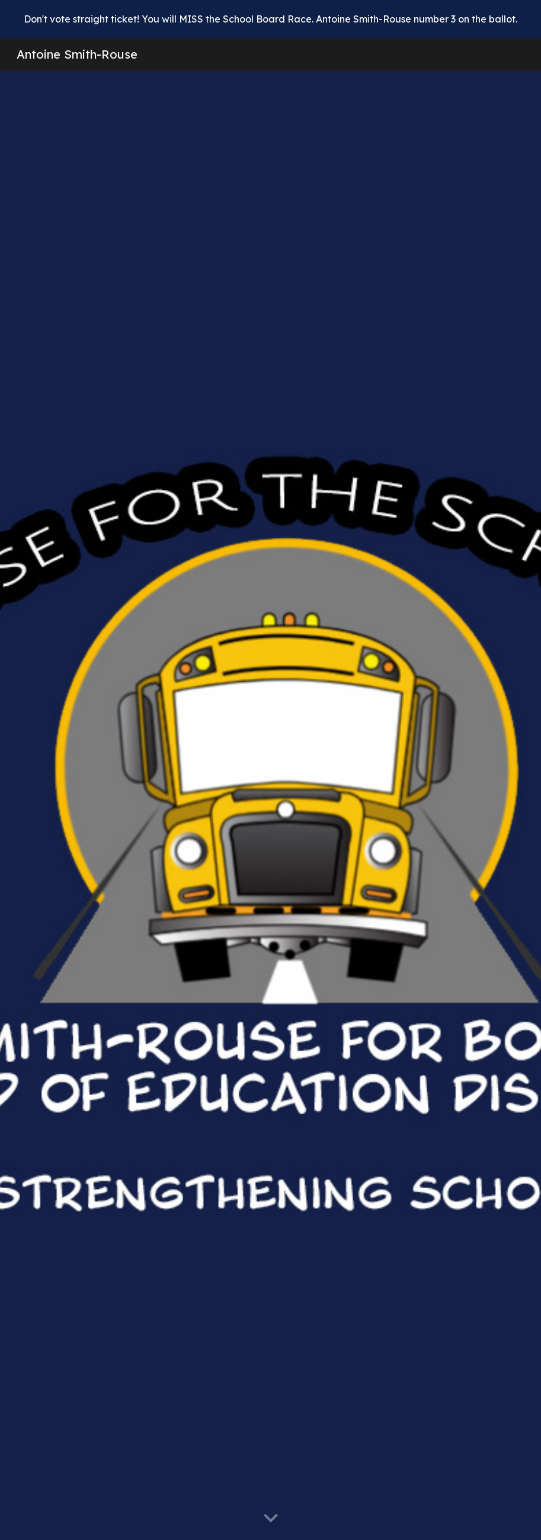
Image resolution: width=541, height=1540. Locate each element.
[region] (270, 19)
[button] (271, 1518)
